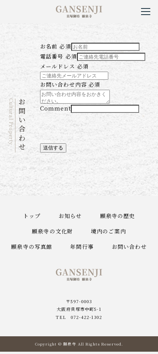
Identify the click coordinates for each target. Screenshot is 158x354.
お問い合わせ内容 (70, 84)
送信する (53, 150)
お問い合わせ (129, 249)
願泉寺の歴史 (117, 218)
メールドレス (64, 66)
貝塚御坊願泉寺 (79, 11)
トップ (31, 218)
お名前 (55, 46)
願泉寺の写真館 (31, 249)
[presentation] (98, 131)
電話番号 (58, 56)
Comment (55, 110)
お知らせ (70, 218)
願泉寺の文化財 (52, 233)
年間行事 (81, 249)
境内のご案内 (108, 233)
